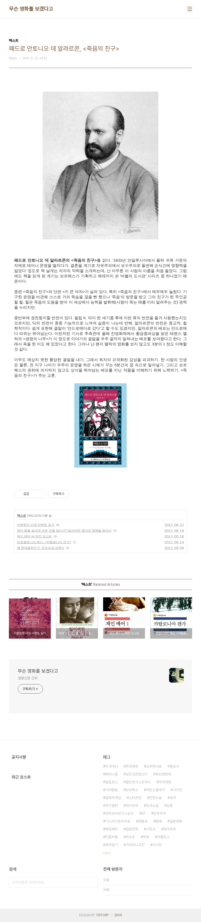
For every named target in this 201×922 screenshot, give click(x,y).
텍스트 (21, 516)
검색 (93, 882)
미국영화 (165, 782)
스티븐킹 (135, 798)
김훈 (169, 805)
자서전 (157, 845)
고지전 (177, 790)
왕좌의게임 (113, 798)
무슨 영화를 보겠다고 (31, 9)
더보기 (107, 853)
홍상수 (174, 766)
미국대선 (111, 766)
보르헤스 (132, 790)
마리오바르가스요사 (119, 813)
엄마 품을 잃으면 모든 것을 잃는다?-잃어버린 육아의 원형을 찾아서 (64, 530)
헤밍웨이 (111, 829)
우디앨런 (111, 805)
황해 (158, 821)
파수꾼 (130, 837)
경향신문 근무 (27, 678)
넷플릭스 (163, 837)
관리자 (118, 915)
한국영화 (132, 766)
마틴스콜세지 (155, 790)
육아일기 (111, 845)
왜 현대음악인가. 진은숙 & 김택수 (40, 548)
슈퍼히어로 (154, 766)
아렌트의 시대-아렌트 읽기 (35, 525)
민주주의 (159, 813)
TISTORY (102, 915)
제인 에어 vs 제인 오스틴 (34, 536)
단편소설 (155, 798)
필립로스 (111, 782)
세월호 (143, 821)
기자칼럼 (111, 790)
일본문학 (132, 829)
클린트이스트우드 (138, 782)
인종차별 (111, 837)
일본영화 (176, 821)
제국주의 (169, 829)
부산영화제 (163, 774)
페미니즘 (111, 774)
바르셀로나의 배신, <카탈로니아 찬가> (44, 542)
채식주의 (132, 805)
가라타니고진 (135, 845)
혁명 (146, 837)
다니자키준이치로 (117, 821)
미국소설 (152, 805)
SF (143, 813)
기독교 (150, 829)
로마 (173, 798)
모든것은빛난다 (137, 774)
